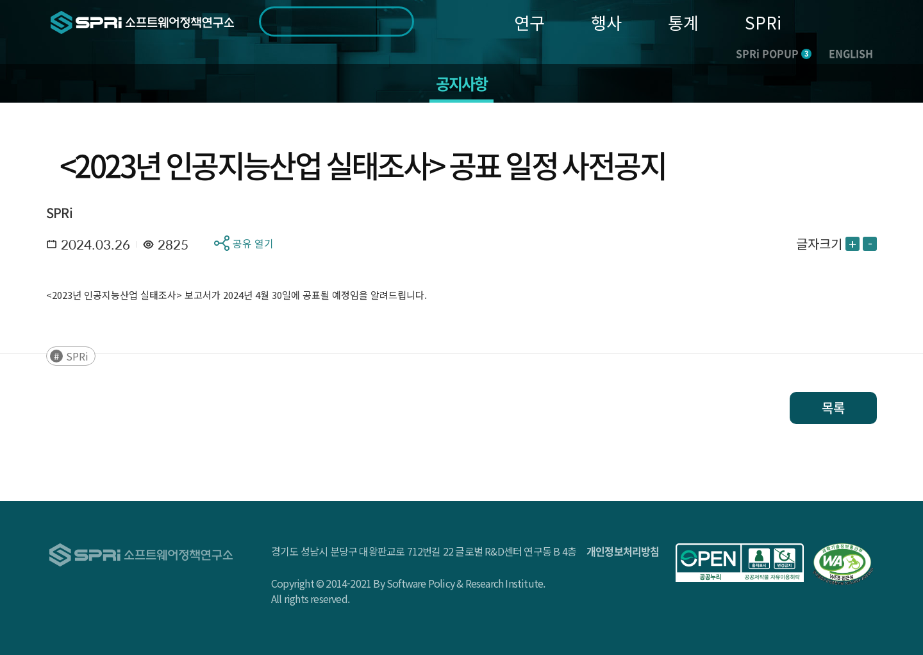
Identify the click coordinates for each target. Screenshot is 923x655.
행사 (606, 22)
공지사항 (462, 83)
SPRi (763, 22)
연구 (529, 22)
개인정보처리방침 (623, 551)
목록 (833, 407)
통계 (683, 22)
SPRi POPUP (773, 53)
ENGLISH (851, 53)
